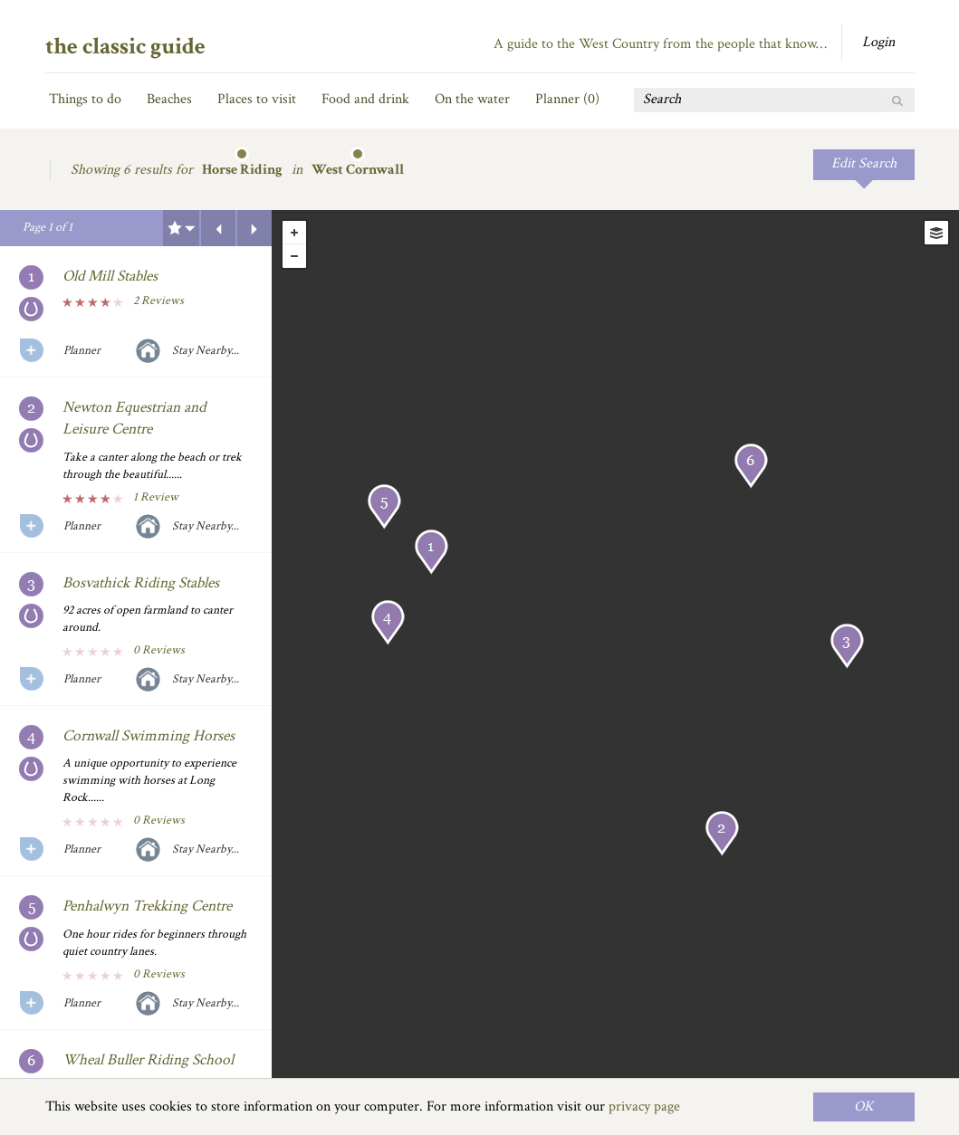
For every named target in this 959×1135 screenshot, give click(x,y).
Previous (218, 228)
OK (864, 1106)
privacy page (644, 1106)
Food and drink (365, 99)
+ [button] (294, 232)
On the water (472, 99)
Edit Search (864, 163)
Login (878, 42)
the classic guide (125, 46)
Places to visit (256, 99)
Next (254, 228)
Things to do (85, 99)
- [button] (294, 256)
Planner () (567, 99)
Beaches (169, 99)
